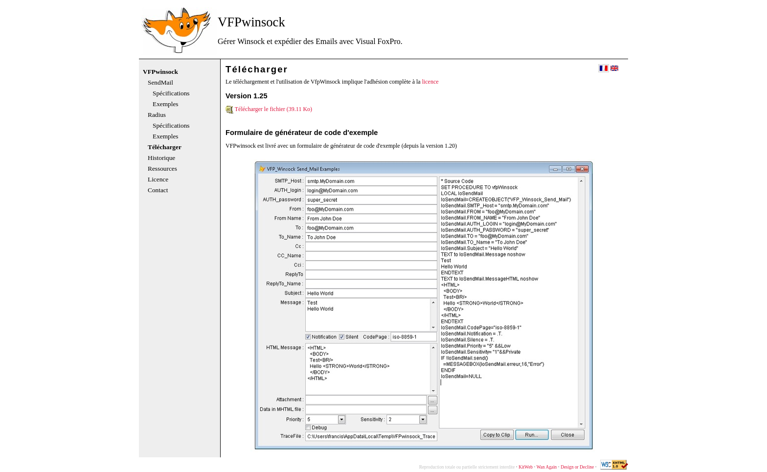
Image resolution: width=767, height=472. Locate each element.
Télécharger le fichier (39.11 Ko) (269, 109)
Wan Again (547, 467)
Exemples (166, 104)
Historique (161, 158)
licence (430, 81)
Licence (158, 179)
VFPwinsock (160, 72)
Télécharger (164, 147)
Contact (158, 190)
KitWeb (526, 467)
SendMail (160, 83)
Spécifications (171, 93)
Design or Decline (577, 467)
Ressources (162, 169)
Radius (157, 115)
